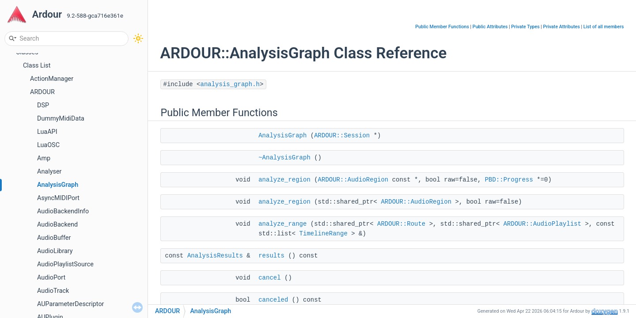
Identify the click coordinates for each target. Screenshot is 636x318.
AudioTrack (53, 291)
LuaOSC (48, 145)
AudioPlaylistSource (65, 264)
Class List (37, 65)
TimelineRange (323, 233)
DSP (43, 105)
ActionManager (51, 79)
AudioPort (51, 277)
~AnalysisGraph (284, 157)
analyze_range (282, 223)
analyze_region (284, 179)
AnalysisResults (215, 255)
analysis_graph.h (230, 84)
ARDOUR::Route (401, 223)
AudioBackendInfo (63, 211)
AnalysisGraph (57, 185)
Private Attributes (561, 27)
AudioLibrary (55, 251)
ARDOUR (42, 92)
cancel (269, 277)
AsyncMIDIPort (58, 198)
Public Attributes (490, 27)
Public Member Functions (442, 27)
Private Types (525, 27)
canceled (273, 299)
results (271, 255)
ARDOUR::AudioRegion (353, 179)
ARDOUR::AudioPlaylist (542, 223)
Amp (43, 158)
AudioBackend (57, 224)
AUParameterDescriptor (70, 304)
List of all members (603, 27)
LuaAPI (47, 132)
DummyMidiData (60, 118)
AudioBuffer (54, 238)
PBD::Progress (509, 179)
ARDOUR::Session (342, 135)
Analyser (49, 171)
